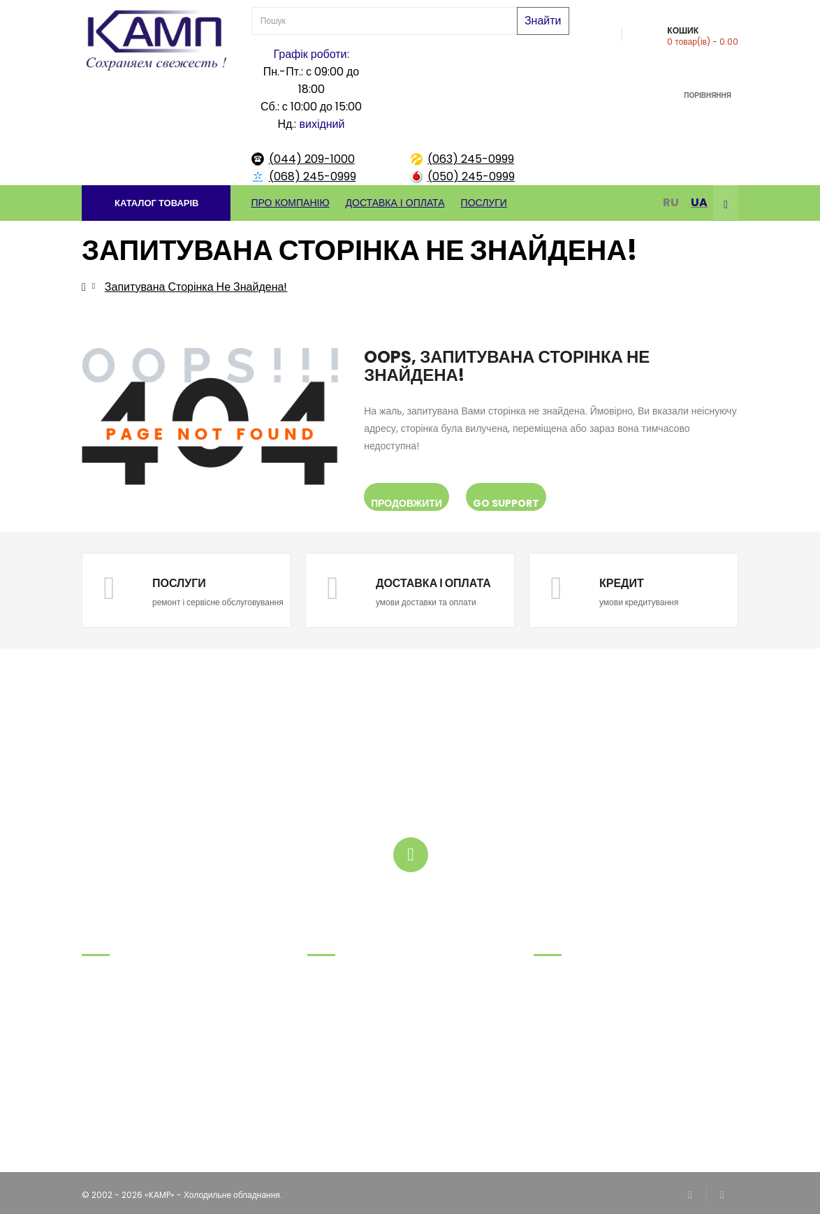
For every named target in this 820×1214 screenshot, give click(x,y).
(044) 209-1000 (312, 159)
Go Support (506, 503)
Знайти (543, 21)
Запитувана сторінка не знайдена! (196, 287)
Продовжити (406, 503)
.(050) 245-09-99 (120, 1042)
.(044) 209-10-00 (118, 1059)
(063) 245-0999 (470, 159)
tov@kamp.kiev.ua (121, 1077)
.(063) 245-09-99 (119, 1024)
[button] (156, 203)
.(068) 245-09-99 (120, 1007)
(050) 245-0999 (471, 176)
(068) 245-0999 (312, 176)
